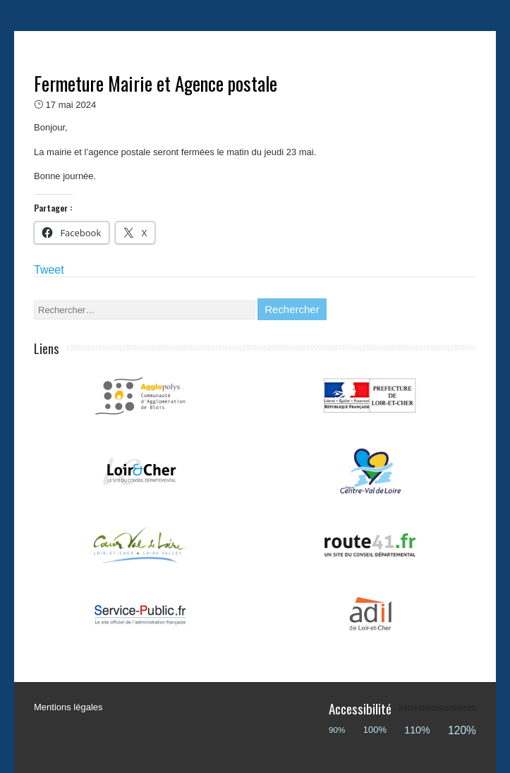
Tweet (49, 270)
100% (375, 729)
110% (417, 730)
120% (462, 730)
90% (337, 729)
